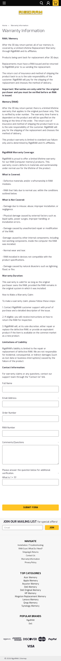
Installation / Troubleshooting (30, 545)
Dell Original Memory (30, 590)
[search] (41, 3)
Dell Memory (30, 587)
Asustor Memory (30, 583)
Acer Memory (30, 577)
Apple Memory (30, 580)
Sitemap (23, 658)
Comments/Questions (30, 442)
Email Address (30, 398)
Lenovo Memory (31, 599)
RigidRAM (30, 620)
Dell (30, 623)
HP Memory (30, 593)
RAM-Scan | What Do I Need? (31, 548)
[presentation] (25, 495)
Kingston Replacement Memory (30, 596)
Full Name (7, 383)
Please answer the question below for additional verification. (30, 472)
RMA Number (8, 427)
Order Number (9, 412)
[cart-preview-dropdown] (55, 3)
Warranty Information (19, 25)
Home (4, 25)
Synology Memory (30, 606)
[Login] (48, 3)
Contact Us (30, 555)
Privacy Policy (30, 562)
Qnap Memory (30, 602)
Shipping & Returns (30, 552)
